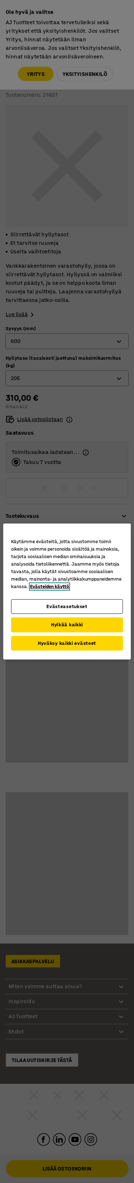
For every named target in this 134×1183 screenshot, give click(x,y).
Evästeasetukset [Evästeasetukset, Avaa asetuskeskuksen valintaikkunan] (67, 606)
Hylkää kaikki (67, 625)
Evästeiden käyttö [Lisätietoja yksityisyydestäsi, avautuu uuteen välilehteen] (49, 586)
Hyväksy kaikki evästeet (67, 643)
